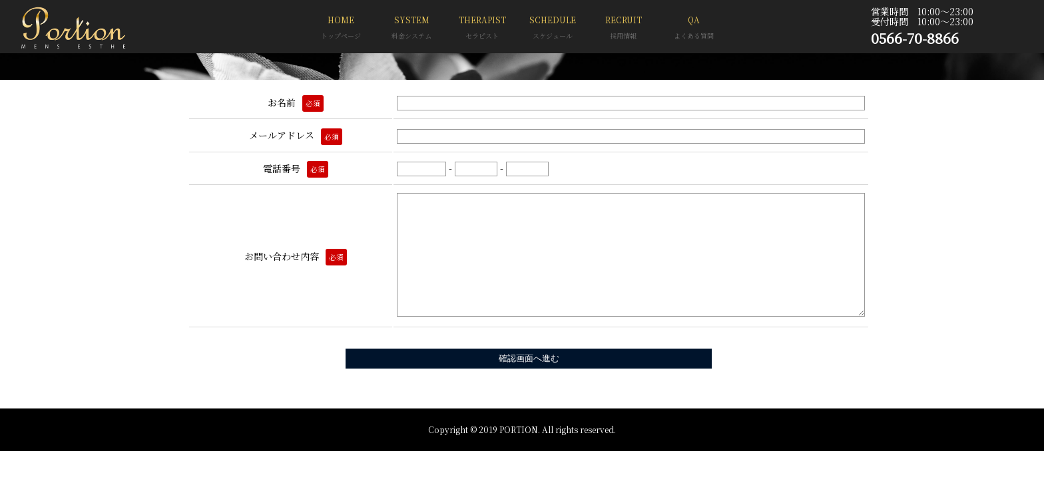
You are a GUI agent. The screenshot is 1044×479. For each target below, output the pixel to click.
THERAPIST (482, 29)
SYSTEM (411, 29)
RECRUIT (623, 29)
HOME (341, 29)
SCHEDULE (553, 29)
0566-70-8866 (915, 38)
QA (694, 29)
